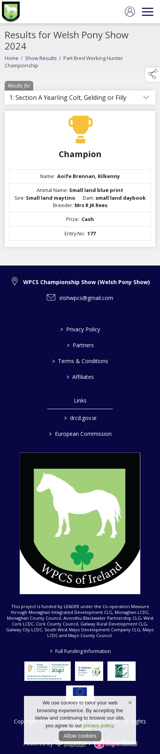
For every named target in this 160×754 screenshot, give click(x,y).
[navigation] (147, 11)
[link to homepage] (11, 11)
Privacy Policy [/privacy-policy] (80, 329)
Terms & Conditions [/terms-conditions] (80, 360)
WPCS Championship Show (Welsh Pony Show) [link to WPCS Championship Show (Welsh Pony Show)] (86, 282)
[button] (152, 75)
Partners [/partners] (80, 345)
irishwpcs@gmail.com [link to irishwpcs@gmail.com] (86, 298)
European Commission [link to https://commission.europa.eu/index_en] (80, 433)
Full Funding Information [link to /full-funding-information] (80, 651)
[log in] (130, 11)
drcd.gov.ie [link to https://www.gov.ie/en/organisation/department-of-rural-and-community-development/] (80, 417)
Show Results (41, 66)
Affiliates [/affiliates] (80, 376)
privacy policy (98, 725)
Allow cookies (80, 736)
